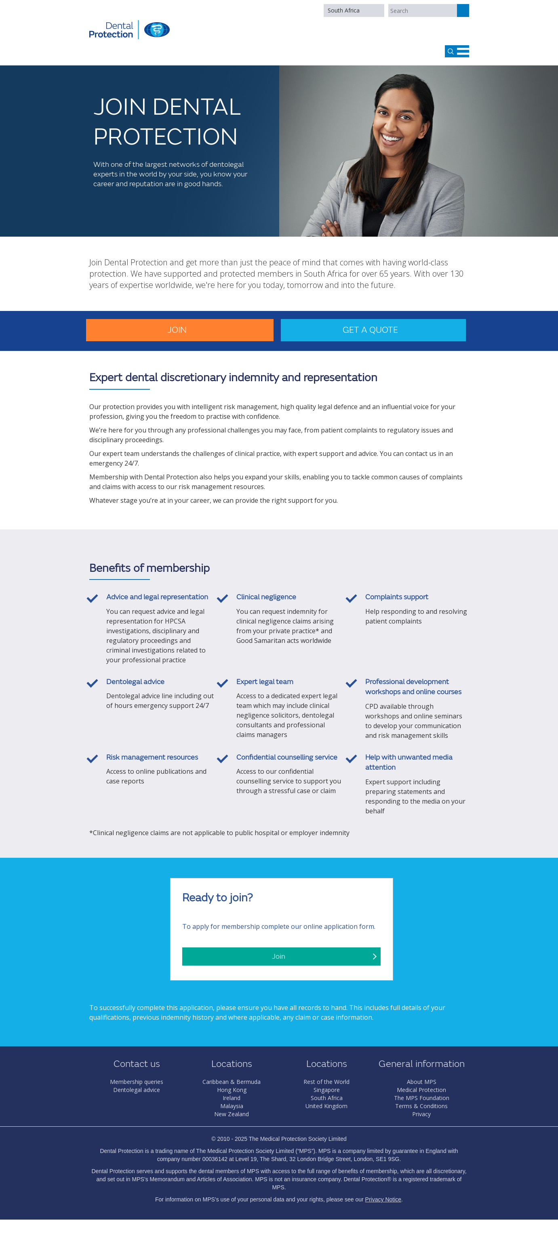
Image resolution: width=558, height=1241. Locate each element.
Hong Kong (231, 1090)
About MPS (421, 1082)
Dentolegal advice (136, 1090)
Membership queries (136, 1082)
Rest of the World (326, 1082)
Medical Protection (421, 1090)
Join (177, 330)
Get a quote (370, 330)
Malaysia (231, 1106)
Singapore (327, 1090)
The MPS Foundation (421, 1098)
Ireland (231, 1098)
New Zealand (231, 1114)
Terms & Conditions (421, 1106)
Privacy (421, 1114)
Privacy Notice (383, 1199)
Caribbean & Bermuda (231, 1082)
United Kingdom (326, 1106)
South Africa (344, 10)
